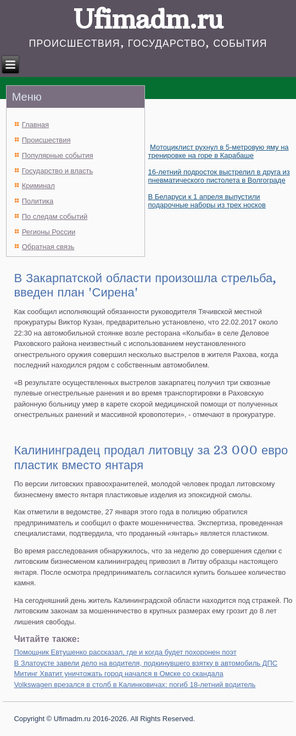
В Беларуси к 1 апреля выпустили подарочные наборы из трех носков (206, 201)
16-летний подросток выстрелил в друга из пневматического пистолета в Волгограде (218, 176)
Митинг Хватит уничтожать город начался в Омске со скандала (118, 673)
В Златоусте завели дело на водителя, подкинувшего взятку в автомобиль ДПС (145, 663)
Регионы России (49, 232)
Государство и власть (57, 171)
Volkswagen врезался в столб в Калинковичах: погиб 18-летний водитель (134, 684)
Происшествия (46, 140)
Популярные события (57, 155)
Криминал (38, 186)
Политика (38, 201)
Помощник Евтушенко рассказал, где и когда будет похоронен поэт (125, 652)
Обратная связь (48, 247)
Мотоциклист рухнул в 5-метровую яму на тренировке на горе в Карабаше (218, 151)
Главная (35, 124)
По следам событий (55, 216)
